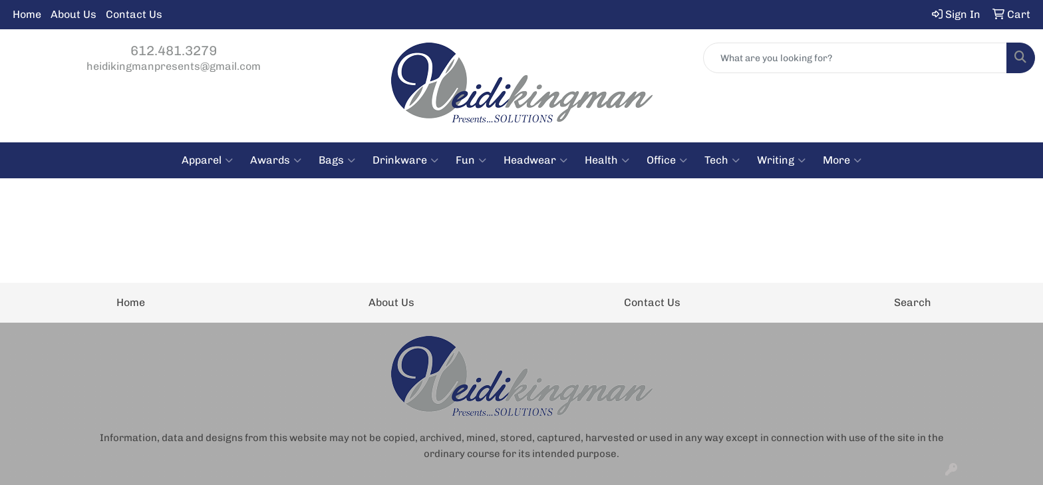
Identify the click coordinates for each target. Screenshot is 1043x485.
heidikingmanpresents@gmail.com (173, 66)
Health (607, 160)
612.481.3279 (173, 51)
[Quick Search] (855, 58)
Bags (337, 160)
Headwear (535, 160)
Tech (722, 160)
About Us (73, 14)
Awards (275, 160)
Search (912, 302)
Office (667, 160)
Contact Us (134, 14)
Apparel (207, 160)
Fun (471, 160)
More (842, 160)
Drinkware (405, 160)
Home (27, 14)
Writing (781, 160)
